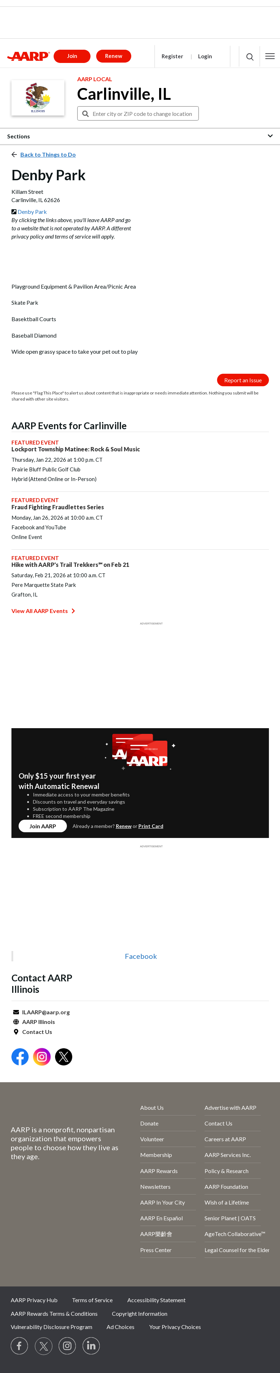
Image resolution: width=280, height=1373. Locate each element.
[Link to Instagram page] (68, 1346)
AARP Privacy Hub (34, 1299)
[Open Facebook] (20, 1057)
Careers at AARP (225, 1139)
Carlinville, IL (124, 93)
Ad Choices (120, 1326)
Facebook (141, 956)
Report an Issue (243, 380)
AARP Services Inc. (228, 1154)
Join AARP (42, 826)
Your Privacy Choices (175, 1326)
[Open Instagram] (42, 1057)
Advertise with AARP (230, 1107)
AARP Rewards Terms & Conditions (54, 1313)
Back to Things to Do (48, 154)
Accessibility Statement (156, 1299)
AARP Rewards (159, 1170)
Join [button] (72, 56)
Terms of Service (92, 1299)
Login (205, 56)
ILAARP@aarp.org (46, 1012)
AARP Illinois (38, 1021)
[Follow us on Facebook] (20, 1346)
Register (172, 56)
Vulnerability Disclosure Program (51, 1326)
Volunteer (152, 1139)
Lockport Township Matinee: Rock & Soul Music (75, 449)
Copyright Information (139, 1313)
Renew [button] (113, 56)
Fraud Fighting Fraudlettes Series (57, 507)
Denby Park (32, 211)
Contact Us (37, 1031)
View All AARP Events (43, 610)
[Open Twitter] (63, 1057)
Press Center (156, 1249)
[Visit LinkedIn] (91, 1346)
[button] (270, 56)
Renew (124, 826)
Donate (149, 1123)
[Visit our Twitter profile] (44, 1346)
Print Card (150, 826)
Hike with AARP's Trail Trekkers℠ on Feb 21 (70, 564)
